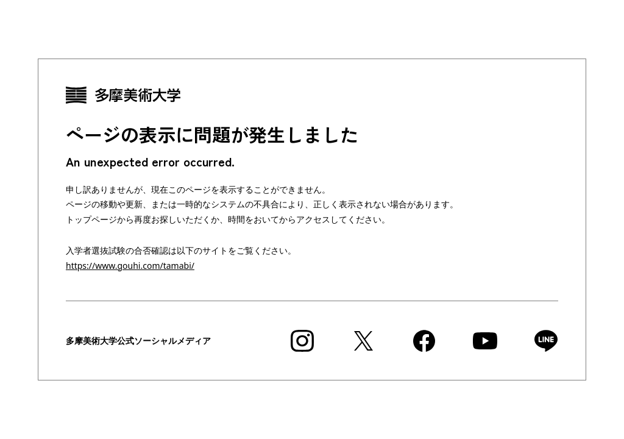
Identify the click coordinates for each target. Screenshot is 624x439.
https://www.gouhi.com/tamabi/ (130, 265)
